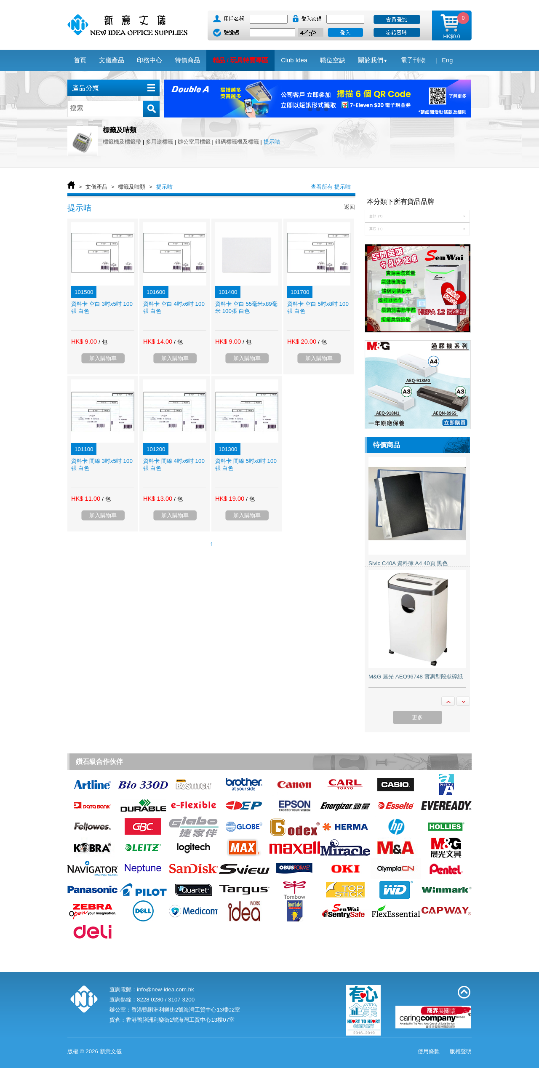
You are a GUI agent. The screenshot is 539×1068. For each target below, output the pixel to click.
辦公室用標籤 (194, 142)
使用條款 (429, 1051)
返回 (349, 207)
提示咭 (272, 142)
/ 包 (103, 342)
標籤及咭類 (131, 187)
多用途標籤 (159, 142)
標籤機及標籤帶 (122, 142)
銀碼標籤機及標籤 (237, 142)
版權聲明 (461, 1051)
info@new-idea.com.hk (165, 989)
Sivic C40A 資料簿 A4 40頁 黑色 (408, 563)
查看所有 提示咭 (331, 187)
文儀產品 (96, 187)
